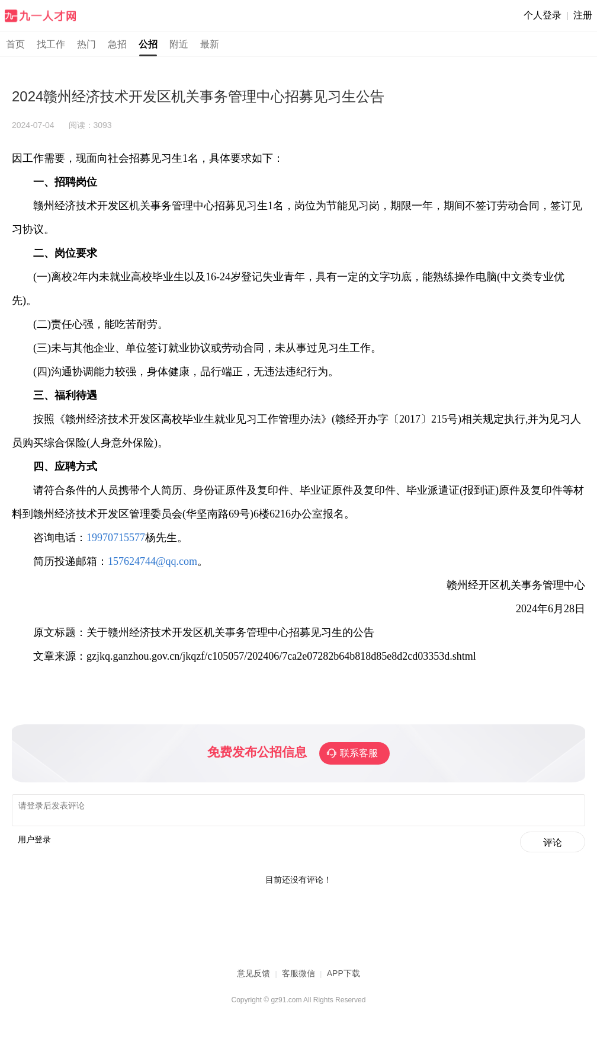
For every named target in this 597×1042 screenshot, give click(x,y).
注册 (582, 15)
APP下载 (343, 977)
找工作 (51, 44)
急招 (117, 44)
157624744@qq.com (152, 561)
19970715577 (115, 538)
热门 (86, 44)
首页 (15, 44)
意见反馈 (253, 977)
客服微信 (298, 977)
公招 (148, 44)
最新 (209, 44)
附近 (178, 44)
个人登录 (542, 15)
